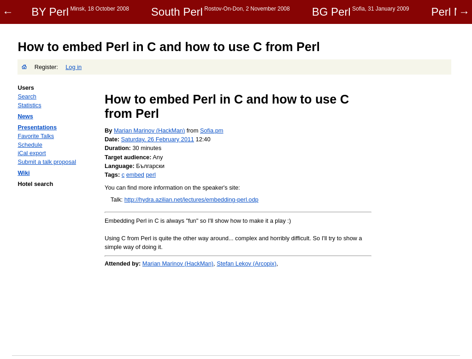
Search (27, 96)
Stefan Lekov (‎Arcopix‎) (246, 263)
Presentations (37, 127)
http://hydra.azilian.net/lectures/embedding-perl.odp (191, 199)
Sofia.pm (212, 130)
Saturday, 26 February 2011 (157, 139)
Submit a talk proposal (47, 161)
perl (150, 174)
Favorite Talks (36, 136)
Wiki (24, 172)
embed (135, 174)
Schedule (30, 144)
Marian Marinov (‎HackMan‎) (149, 130)
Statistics (29, 105)
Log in (73, 67)
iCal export (32, 153)
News (25, 116)
